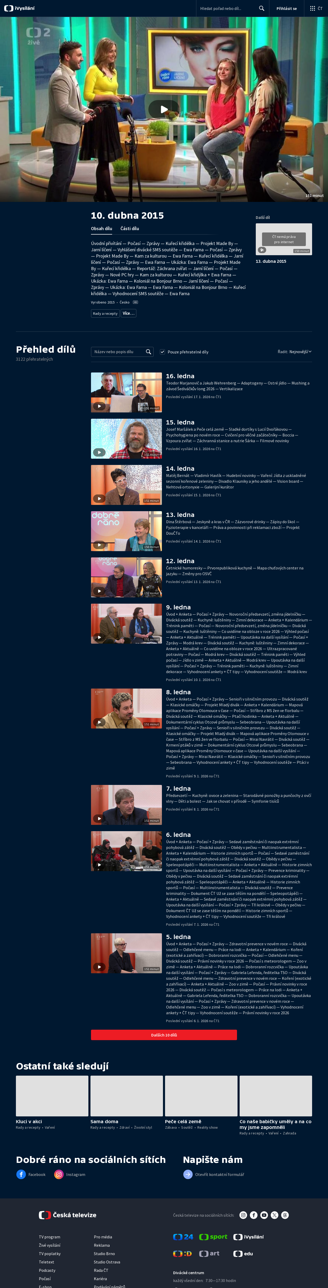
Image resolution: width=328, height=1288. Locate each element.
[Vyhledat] (149, 350)
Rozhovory (190, 312)
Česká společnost (216, 312)
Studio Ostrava (107, 1260)
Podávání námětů (109, 1285)
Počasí (45, 1276)
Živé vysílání (49, 1243)
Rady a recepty (104, 312)
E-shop (45, 1285)
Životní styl (146, 312)
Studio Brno (104, 1251)
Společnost (168, 312)
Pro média (103, 1235)
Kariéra (100, 1276)
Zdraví (126, 312)
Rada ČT (101, 1268)
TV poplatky (49, 1251)
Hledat (260, 10)
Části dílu (129, 228)
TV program (49, 1235)
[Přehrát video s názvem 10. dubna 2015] (164, 109)
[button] (164, 109)
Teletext (46, 1260)
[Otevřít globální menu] (316, 8)
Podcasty (47, 1268)
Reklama (102, 1243)
